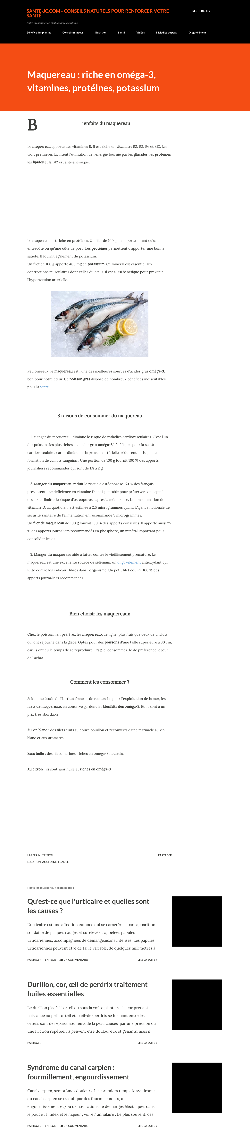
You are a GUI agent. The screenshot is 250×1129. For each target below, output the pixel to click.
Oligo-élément (197, 32)
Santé (121, 32)
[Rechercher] (201, 11)
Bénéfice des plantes (39, 32)
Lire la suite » (147, 959)
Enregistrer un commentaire (66, 959)
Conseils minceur (72, 32)
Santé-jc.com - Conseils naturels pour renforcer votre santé (98, 13)
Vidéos (140, 32)
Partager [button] (165, 855)
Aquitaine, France (55, 862)
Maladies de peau (166, 32)
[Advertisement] (99, 201)
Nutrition (100, 32)
